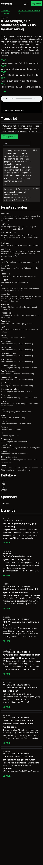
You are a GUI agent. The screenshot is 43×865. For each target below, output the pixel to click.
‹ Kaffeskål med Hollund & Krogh (29, 11)
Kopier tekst (9, 136)
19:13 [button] (3, 78)
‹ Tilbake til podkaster (5, 11)
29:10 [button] (3, 84)
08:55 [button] (3, 72)
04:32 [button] (3, 66)
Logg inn (25, 3)
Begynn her (36, 4)
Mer (4, 91)
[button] (21, 167)
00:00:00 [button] (36, 150)
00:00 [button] (3, 60)
